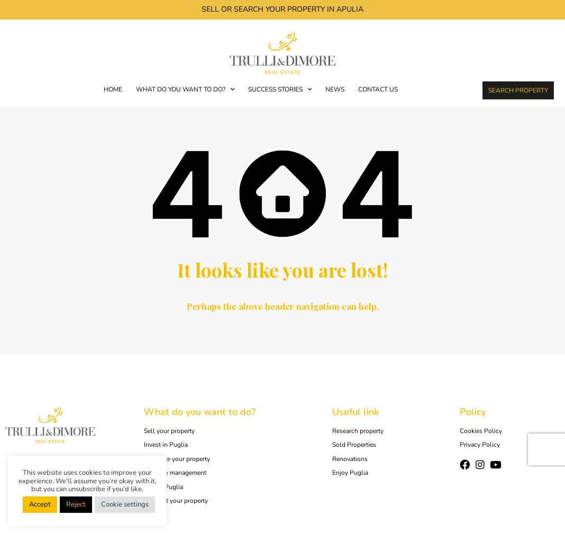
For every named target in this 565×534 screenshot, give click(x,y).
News (334, 89)
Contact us (378, 89)
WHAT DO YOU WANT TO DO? (185, 89)
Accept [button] (40, 504)
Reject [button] (76, 504)
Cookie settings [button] (125, 504)
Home (113, 89)
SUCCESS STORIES (280, 89)
